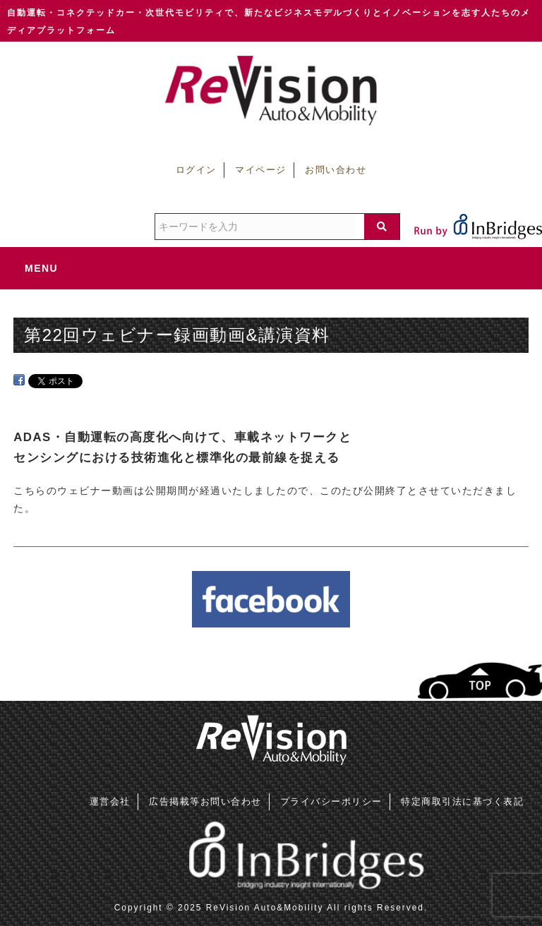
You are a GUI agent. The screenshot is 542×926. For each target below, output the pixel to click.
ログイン (196, 170)
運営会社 (110, 801)
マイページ (261, 170)
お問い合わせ (335, 170)
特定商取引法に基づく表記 (462, 801)
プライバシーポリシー (331, 801)
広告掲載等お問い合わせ (205, 801)
